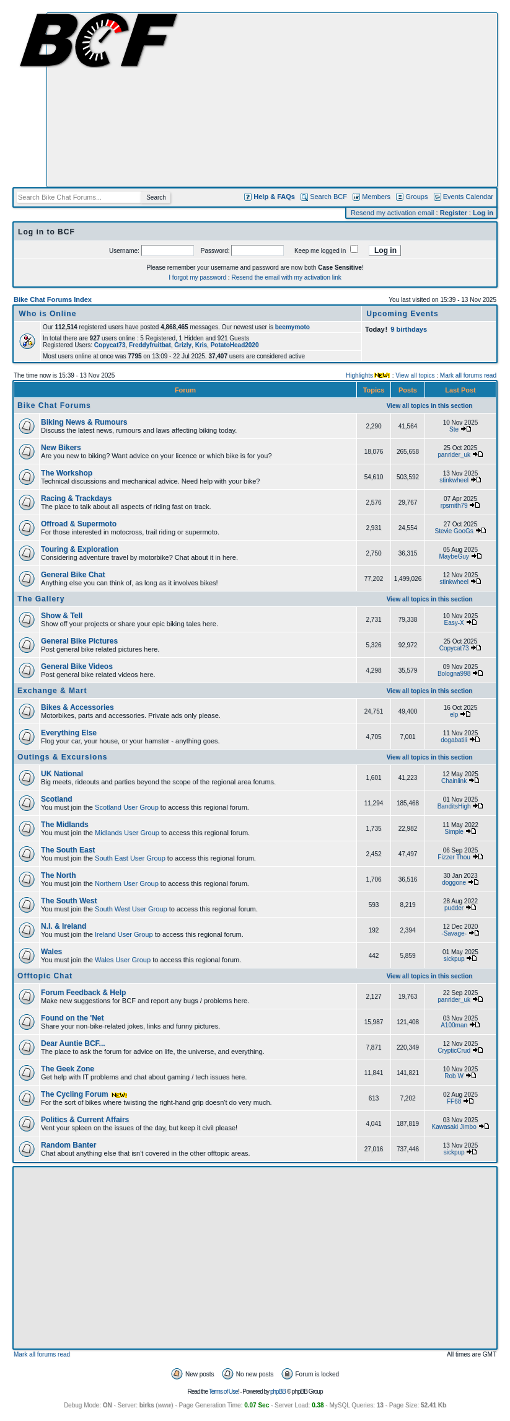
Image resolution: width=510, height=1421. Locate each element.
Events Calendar (468, 196)
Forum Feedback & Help (83, 992)
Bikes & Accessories (77, 707)
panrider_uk (453, 454)
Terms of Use (223, 1391)
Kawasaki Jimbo (453, 1126)
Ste (454, 429)
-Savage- (454, 933)
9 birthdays (408, 329)
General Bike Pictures (79, 641)
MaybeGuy (453, 556)
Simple (454, 831)
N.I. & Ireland (63, 926)
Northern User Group (127, 883)
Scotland (57, 799)
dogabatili (454, 740)
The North (58, 875)
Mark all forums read (468, 375)
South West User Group (131, 909)
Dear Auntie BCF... (73, 1043)
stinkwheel (453, 480)
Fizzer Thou (453, 857)
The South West (69, 900)
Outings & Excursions (62, 757)
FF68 (454, 1101)
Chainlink (454, 780)
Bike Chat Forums (54, 405)
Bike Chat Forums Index (53, 299)
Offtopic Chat (45, 976)
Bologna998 (453, 673)
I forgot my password (197, 277)
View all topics (414, 375)
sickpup (454, 958)
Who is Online (47, 313)
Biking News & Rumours (84, 422)
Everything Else (69, 732)
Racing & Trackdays (76, 498)
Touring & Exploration (79, 549)
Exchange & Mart (52, 690)
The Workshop (66, 473)
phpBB (278, 1391)
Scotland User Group (127, 807)
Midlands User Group (127, 832)
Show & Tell (61, 615)
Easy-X (454, 622)
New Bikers (61, 447)
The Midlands (65, 824)
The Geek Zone (67, 1069)
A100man (454, 1025)
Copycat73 (454, 648)
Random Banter (68, 1145)
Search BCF (328, 196)
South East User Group (130, 858)
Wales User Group (123, 959)
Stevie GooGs (453, 531)
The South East (68, 850)
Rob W (454, 1076)
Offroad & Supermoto (79, 524)
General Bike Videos (77, 666)
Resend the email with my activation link (286, 277)
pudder (454, 908)
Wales (51, 951)
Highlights (359, 375)
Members (376, 196)
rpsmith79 (454, 505)
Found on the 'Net (72, 1018)
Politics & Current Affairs (85, 1119)
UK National (62, 773)
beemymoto (292, 327)
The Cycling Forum (84, 1094)
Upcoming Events (402, 313)
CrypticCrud (453, 1050)
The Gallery (40, 599)
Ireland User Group (124, 934)
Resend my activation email (392, 212)
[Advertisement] (272, 100)
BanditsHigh (454, 806)
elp (454, 714)
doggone (454, 882)
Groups (416, 196)
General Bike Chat (73, 574)
